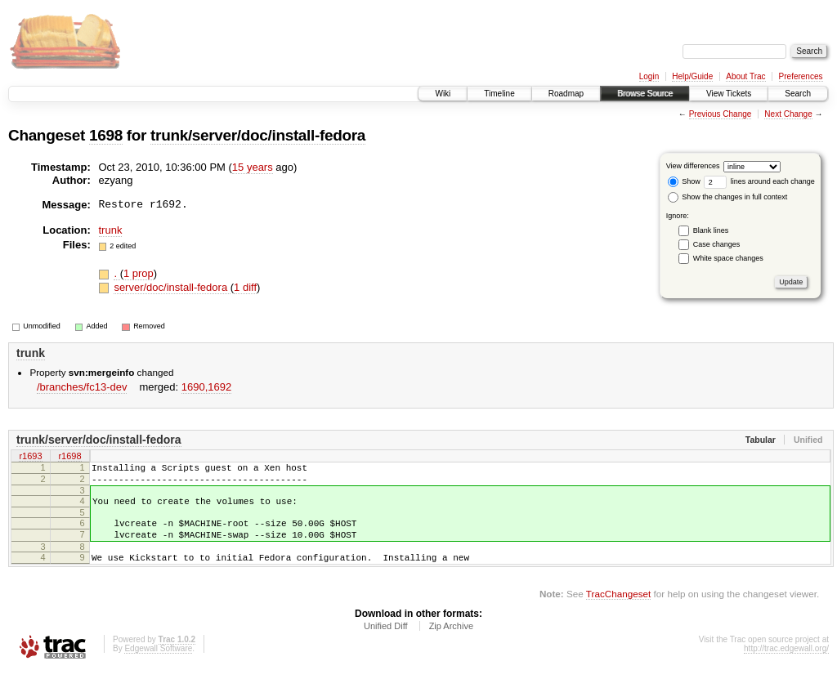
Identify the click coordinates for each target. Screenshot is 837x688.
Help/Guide (692, 76)
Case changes (717, 244)
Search (798, 93)
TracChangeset (618, 610)
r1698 (69, 457)
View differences (693, 166)
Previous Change (720, 113)
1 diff (245, 287)
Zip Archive (451, 643)
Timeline (499, 93)
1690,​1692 (206, 387)
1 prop (138, 273)
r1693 (30, 457)
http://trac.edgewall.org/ (786, 665)
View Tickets (728, 93)
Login (649, 76)
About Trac (745, 76)
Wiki (442, 93)
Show (684, 181)
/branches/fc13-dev (82, 387)
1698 (106, 135)
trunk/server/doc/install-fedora (257, 135)
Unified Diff (386, 643)
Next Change (788, 113)
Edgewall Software (158, 665)
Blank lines (711, 230)
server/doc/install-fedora (172, 287)
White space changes (728, 258)
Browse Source (645, 93)
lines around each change (759, 181)
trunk (111, 230)
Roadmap (566, 93)
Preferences (801, 76)
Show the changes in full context (728, 197)
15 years (252, 167)
